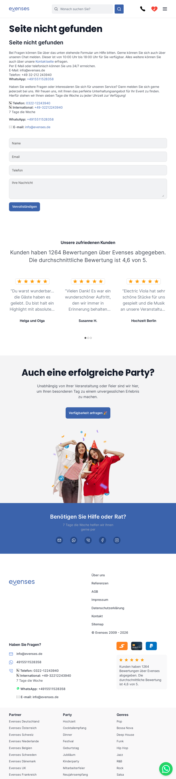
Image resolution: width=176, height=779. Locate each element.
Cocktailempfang (74, 728)
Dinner (67, 734)
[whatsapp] (73, 540)
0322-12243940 (38, 103)
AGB (94, 591)
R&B (119, 761)
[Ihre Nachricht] (101, 189)
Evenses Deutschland (24, 721)
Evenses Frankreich (23, 774)
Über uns (98, 575)
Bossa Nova (125, 728)
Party (67, 715)
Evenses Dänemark (22, 761)
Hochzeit (69, 721)
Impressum (99, 599)
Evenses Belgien (20, 748)
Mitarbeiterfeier (74, 768)
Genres (122, 715)
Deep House (125, 734)
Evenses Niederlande (24, 741)
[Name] (101, 143)
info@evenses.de (37, 127)
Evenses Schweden (23, 754)
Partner (15, 715)
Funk (120, 741)
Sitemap (97, 624)
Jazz (120, 754)
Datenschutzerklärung (107, 608)
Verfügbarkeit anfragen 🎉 (88, 413)
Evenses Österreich (23, 728)
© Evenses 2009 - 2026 (109, 632)
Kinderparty (71, 761)
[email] (59, 540)
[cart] (154, 9)
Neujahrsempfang (75, 774)
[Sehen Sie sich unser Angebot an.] (119, 9)
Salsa (120, 774)
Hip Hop (122, 748)
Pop (119, 721)
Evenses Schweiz (21, 734)
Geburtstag (71, 748)
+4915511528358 (40, 79)
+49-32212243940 (48, 107)
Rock (120, 768)
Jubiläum (69, 754)
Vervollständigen (24, 206)
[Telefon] (101, 170)
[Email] (101, 157)
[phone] (88, 540)
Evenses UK (17, 768)
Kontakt (97, 616)
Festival (68, 741)
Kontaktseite (45, 61)
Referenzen (99, 583)
